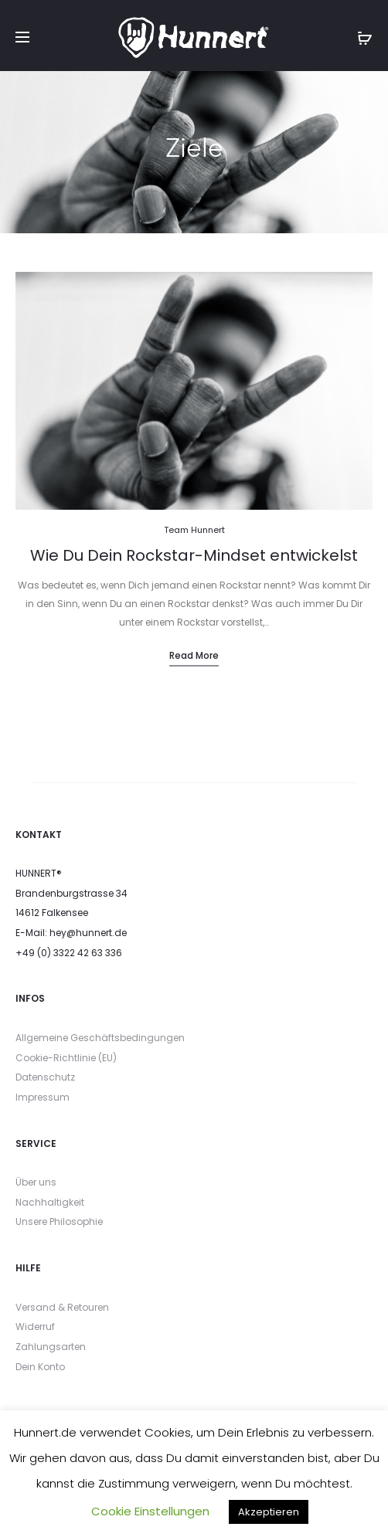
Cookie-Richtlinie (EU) (66, 1057)
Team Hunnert (194, 530)
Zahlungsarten (50, 1346)
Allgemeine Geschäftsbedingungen (100, 1037)
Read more (194, 655)
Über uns (35, 1182)
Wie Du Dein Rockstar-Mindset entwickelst (194, 555)
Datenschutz (45, 1077)
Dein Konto (40, 1366)
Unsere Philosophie (59, 1221)
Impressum (42, 1097)
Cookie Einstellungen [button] (150, 1511)
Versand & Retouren (62, 1307)
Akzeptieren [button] (268, 1512)
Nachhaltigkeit (49, 1202)
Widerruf (35, 1326)
